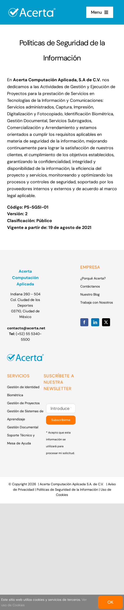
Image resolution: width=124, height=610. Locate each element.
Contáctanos (90, 286)
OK (110, 602)
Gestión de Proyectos (23, 403)
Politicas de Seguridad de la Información (67, 489)
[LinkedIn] (95, 322)
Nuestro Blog (90, 294)
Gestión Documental (22, 427)
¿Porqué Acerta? (93, 278)
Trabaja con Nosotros (96, 302)
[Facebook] (84, 322)
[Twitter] (106, 322)
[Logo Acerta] (32, 5)
